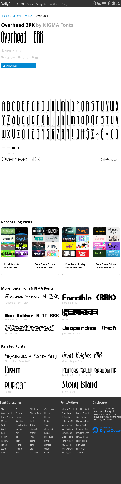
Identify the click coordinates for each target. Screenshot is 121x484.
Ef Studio (66, 417)
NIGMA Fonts (12, 51)
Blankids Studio (82, 409)
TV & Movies (21, 425)
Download (10, 65)
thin (36, 58)
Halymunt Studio (68, 421)
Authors (54, 4)
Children (34, 409)
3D (2, 409)
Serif (3, 425)
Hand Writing (7, 417)
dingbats (34, 428)
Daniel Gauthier (82, 413)
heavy (47, 432)
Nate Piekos (67, 440)
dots (3, 432)
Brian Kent (66, 413)
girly (17, 432)
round (4, 444)
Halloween (49, 413)
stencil (4, 448)
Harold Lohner (82, 421)
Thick (32, 425)
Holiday (47, 417)
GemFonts (81, 417)
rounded (20, 444)
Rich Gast (80, 444)
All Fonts (16, 15)
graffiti (33, 432)
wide (46, 452)
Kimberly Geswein (82, 428)
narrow (28, 15)
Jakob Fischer (82, 425)
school (33, 444)
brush (4, 428)
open (18, 440)
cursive (19, 428)
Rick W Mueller (68, 448)
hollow (4, 436)
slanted (47, 444)
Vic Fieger (66, 452)
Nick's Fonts (81, 440)
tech (32, 448)
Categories (41, 4)
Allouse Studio (68, 409)
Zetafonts (80, 452)
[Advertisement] (89, 67)
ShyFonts (80, 448)
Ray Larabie (67, 444)
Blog (64, 4)
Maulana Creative (82, 432)
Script (47, 421)
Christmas (49, 409)
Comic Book (6, 413)
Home (5, 15)
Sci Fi (32, 421)
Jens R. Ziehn (68, 428)
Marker (4, 421)
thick (46, 448)
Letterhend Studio (68, 432)
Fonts (30, 4)
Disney (19, 413)
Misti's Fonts (67, 436)
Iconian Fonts (68, 425)
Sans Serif (20, 421)
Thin (46, 425)
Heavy (18, 417)
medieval (48, 436)
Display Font (35, 413)
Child (18, 409)
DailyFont (12, 3)
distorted (48, 428)
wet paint (34, 452)
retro (23, 58)
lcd (17, 436)
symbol (19, 448)
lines (32, 436)
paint (32, 440)
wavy (18, 452)
